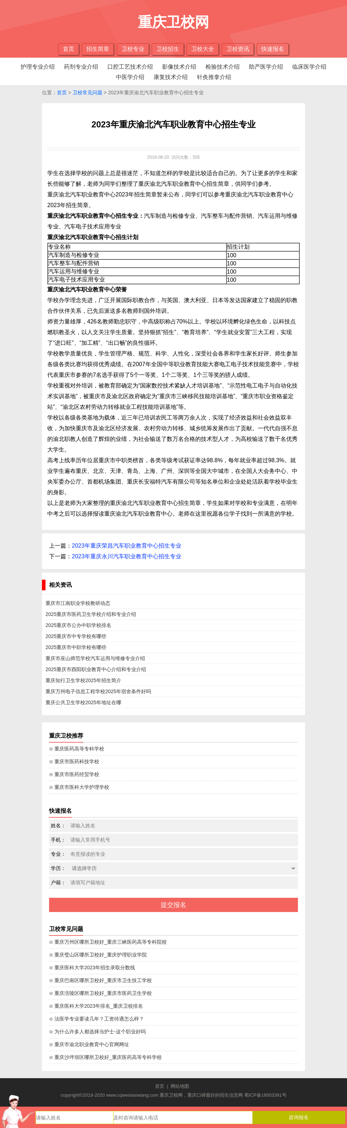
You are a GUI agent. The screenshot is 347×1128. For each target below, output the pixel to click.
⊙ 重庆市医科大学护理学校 (79, 787)
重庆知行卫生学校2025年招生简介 (83, 680)
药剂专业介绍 (81, 67)
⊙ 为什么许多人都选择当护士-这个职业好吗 (97, 1031)
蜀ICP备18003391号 (265, 1095)
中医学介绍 (130, 77)
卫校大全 (202, 49)
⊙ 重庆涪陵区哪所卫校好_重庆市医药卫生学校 (100, 993)
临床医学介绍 (309, 67)
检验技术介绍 (222, 67)
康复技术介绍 (171, 77)
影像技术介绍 (179, 67)
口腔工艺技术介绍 (130, 67)
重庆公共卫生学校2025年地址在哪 (83, 702)
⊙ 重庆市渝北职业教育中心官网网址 (89, 1044)
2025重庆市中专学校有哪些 (76, 636)
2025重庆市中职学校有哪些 (76, 647)
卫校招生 (167, 49)
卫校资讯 (237, 49)
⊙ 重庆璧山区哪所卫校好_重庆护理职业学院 (98, 955)
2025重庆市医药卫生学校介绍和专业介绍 (91, 614)
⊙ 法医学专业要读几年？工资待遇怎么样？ (96, 1019)
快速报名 (272, 49)
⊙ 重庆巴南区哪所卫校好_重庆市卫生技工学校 (100, 980)
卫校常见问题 (87, 92)
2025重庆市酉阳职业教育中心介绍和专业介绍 (96, 669)
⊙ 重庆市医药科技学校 (74, 761)
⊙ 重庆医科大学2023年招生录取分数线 (92, 967)
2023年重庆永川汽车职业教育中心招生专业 (126, 556)
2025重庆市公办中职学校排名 (78, 625)
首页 (68, 49)
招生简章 (97, 49)
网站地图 (180, 1086)
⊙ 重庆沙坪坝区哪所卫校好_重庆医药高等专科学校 (105, 1057)
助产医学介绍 (266, 67)
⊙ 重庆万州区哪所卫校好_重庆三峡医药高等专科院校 (108, 942)
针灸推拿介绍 (214, 77)
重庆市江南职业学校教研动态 (78, 603)
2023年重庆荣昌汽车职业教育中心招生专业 (126, 546)
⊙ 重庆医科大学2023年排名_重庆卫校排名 (96, 1006)
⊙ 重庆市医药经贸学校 (74, 774)
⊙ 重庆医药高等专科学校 (76, 749)
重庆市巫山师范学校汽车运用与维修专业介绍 (95, 658)
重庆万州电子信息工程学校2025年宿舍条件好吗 (98, 691)
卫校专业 (133, 49)
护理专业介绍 (38, 67)
